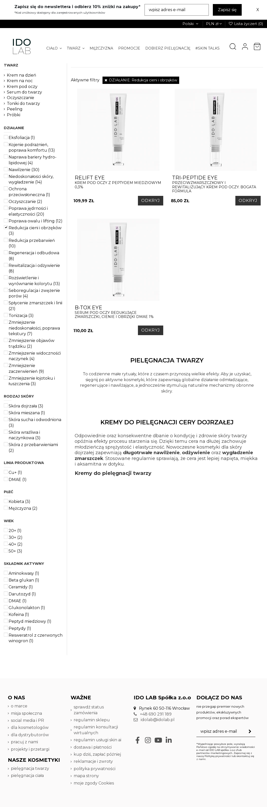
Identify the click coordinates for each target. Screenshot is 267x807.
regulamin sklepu (92, 720)
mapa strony (86, 775)
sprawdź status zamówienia (89, 710)
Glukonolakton (27, 607)
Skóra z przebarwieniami (33, 447)
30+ (16, 537)
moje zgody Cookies (94, 783)
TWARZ (11, 65)
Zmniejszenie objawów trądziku (31, 343)
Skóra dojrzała (26, 406)
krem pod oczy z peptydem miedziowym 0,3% (118, 182)
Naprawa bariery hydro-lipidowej (32, 160)
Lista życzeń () (245, 23)
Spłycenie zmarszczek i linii (35, 306)
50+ (15, 551)
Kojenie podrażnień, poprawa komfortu (32, 147)
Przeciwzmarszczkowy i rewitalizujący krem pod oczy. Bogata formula (215, 184)
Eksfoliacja (22, 137)
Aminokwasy (24, 573)
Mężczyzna (23, 508)
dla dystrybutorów (30, 734)
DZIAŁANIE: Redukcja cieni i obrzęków (141, 80)
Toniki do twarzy (23, 103)
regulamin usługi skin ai (97, 739)
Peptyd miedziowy (30, 621)
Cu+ (15, 472)
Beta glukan (24, 580)
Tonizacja (21, 315)
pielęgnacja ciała (27, 775)
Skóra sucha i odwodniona (35, 422)
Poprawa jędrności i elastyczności (28, 211)
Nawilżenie (24, 169)
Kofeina (19, 614)
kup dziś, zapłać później (97, 754)
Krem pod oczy (22, 86)
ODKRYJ (150, 200)
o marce (19, 706)
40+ (16, 544)
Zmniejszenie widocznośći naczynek (35, 356)
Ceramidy (21, 587)
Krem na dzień (21, 75)
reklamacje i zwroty (93, 761)
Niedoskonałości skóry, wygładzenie (31, 179)
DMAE (18, 479)
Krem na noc (20, 80)
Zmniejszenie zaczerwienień (26, 368)
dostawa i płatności (93, 747)
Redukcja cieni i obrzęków (35, 230)
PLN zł (214, 23)
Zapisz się (227, 9)
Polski (190, 23)
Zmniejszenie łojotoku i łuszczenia (32, 381)
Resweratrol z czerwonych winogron (36, 638)
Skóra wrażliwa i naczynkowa (24, 435)
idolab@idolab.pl (154, 719)
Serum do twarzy (24, 92)
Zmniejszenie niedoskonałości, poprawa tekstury (34, 328)
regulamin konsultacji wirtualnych (96, 730)
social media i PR (27, 720)
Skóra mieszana (27, 412)
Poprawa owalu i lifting (36, 221)
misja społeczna (26, 713)
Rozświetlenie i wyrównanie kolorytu (34, 280)
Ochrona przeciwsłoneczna (29, 192)
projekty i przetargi (30, 749)
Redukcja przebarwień (32, 243)
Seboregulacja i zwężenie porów (34, 293)
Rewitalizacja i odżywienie (34, 268)
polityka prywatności (94, 768)
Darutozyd (22, 594)
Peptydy (20, 628)
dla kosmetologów (30, 727)
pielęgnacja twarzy (30, 768)
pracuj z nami (25, 742)
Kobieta (19, 501)
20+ (15, 530)
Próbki (13, 114)
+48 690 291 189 (153, 714)
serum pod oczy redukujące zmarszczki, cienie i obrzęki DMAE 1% (118, 312)
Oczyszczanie (20, 97)
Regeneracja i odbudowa (34, 255)
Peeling (15, 109)
